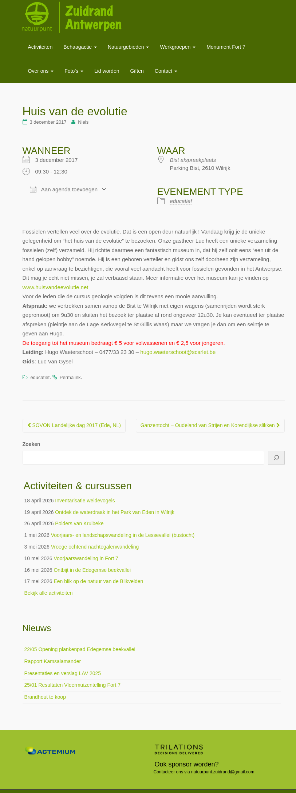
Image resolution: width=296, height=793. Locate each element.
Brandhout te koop (45, 697)
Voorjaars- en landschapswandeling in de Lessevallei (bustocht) (123, 535)
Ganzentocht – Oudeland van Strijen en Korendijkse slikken (210, 425)
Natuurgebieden (128, 47)
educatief (181, 201)
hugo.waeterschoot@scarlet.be (178, 352)
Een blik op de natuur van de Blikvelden (98, 581)
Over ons (41, 71)
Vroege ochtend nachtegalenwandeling (95, 547)
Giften (136, 71)
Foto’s (73, 71)
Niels (83, 122)
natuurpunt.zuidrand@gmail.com (222, 771)
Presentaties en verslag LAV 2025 (62, 673)
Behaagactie (80, 47)
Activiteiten (40, 47)
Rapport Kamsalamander (52, 661)
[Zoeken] (276, 458)
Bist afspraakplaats (193, 160)
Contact (166, 71)
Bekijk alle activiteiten (48, 593)
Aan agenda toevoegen (64, 189)
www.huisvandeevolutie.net (55, 287)
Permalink (70, 377)
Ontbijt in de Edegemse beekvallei (92, 570)
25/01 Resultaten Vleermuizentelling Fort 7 (72, 685)
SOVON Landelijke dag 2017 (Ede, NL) (74, 425)
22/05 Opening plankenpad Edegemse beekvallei (79, 649)
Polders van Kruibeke (79, 523)
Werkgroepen (178, 47)
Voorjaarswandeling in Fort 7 (86, 558)
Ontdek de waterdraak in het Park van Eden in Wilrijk (114, 512)
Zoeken (31, 444)
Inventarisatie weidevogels (85, 500)
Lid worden (106, 71)
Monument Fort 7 (225, 47)
